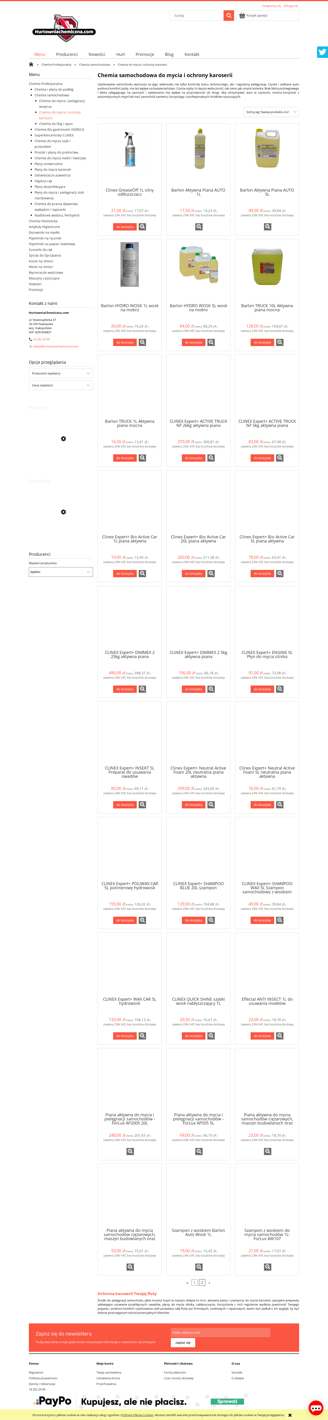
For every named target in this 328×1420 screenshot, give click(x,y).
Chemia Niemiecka (43, 221)
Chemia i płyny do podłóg (54, 89)
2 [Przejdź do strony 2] (202, 1282)
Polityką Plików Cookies (137, 1415)
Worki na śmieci (41, 267)
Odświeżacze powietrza (53, 175)
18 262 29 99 (41, 339)
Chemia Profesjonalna (46, 83)
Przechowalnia (106, 1382)
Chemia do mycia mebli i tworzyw (60, 158)
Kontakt (237, 1370)
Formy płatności (175, 1370)
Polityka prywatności (43, 1376)
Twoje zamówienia (108, 1370)
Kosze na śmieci (41, 261)
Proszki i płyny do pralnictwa (56, 152)
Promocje (36, 289)
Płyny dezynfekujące (50, 186)
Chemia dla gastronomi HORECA (59, 129)
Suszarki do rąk (40, 249)
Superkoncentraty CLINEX (54, 135)
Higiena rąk (43, 181)
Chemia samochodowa (52, 95)
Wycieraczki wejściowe (46, 272)
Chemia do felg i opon (56, 124)
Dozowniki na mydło (44, 232)
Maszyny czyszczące (44, 278)
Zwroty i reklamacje (42, 1382)
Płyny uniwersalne (49, 164)
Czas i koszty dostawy (179, 1376)
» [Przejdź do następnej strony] (209, 1282)
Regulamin (36, 1370)
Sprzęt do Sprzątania (45, 255)
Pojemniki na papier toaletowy (52, 244)
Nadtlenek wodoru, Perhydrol (57, 215)
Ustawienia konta (108, 1376)
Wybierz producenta (43, 563)
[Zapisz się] (281, 1336)
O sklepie (238, 1376)
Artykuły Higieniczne (44, 227)
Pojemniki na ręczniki (45, 238)
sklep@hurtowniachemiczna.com (55, 346)
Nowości (35, 284)
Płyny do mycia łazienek (53, 169)
